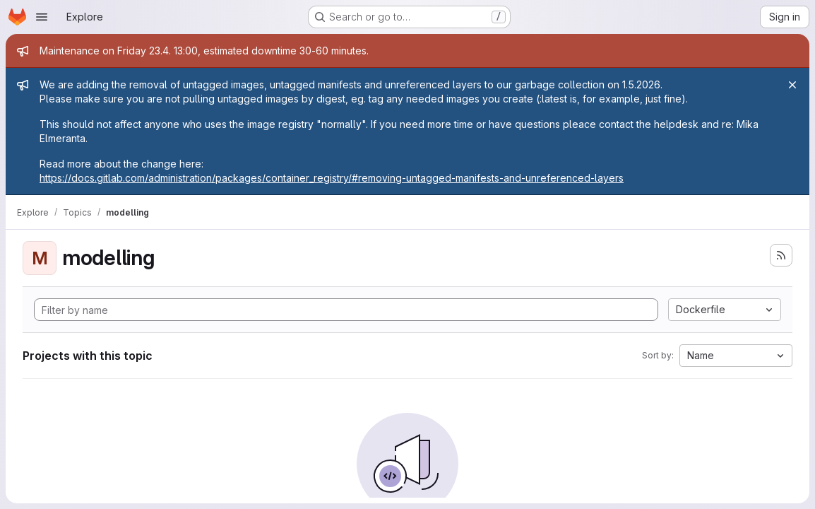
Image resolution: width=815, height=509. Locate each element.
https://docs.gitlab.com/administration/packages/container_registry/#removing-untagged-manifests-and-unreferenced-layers (332, 178)
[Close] (792, 84)
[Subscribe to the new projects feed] (781, 255)
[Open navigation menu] (41, 17)
